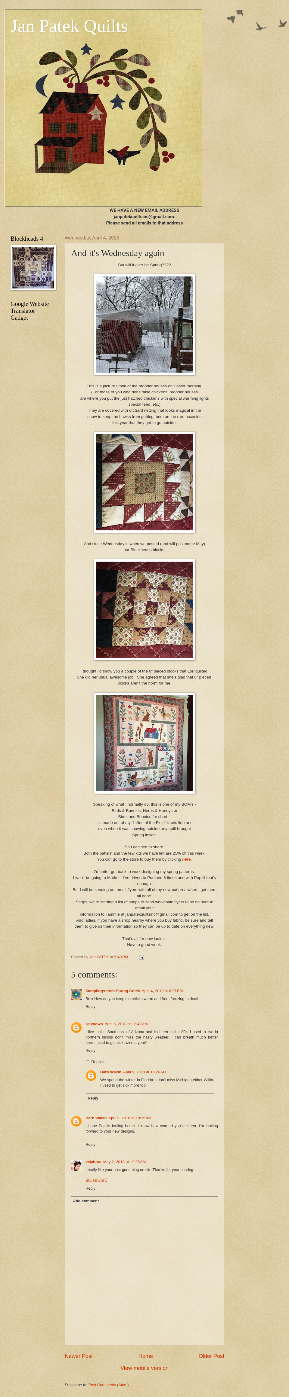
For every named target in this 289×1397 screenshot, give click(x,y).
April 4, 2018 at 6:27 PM (162, 991)
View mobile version (144, 1368)
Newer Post (79, 1356)
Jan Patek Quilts (69, 26)
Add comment (86, 1201)
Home (145, 1356)
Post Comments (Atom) (109, 1385)
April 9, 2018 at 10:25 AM (129, 1118)
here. (187, 859)
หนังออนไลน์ (96, 1180)
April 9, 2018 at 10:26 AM (144, 1072)
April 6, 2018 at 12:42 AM (126, 1024)
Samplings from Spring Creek (112, 991)
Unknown (94, 1024)
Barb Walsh (110, 1072)
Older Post (211, 1356)
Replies (98, 1062)
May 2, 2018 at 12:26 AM (124, 1162)
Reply (90, 1006)
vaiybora (93, 1162)
